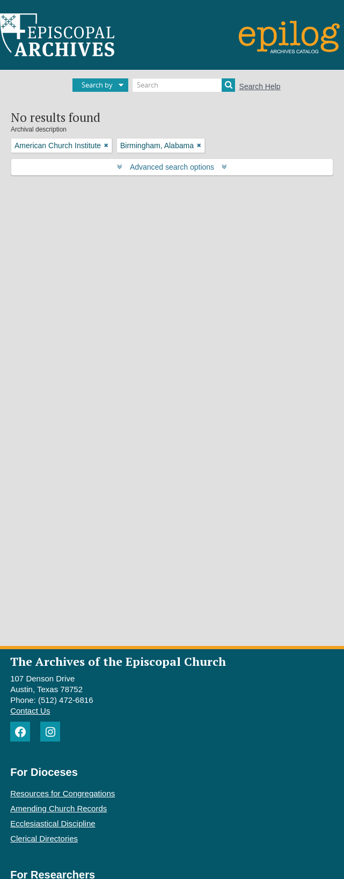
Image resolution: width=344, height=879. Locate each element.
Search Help (260, 86)
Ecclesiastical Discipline (52, 823)
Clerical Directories (44, 838)
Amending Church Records (58, 808)
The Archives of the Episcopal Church (118, 661)
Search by (97, 85)
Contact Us (30, 710)
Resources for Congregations (62, 793)
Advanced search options (172, 167)
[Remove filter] (106, 145)
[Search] (184, 85)
